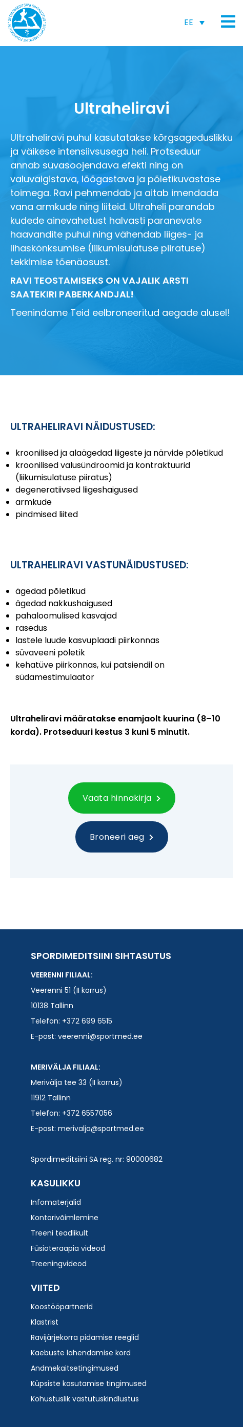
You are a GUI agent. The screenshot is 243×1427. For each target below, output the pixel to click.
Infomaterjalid (56, 1202)
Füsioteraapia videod (68, 1248)
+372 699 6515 (87, 1021)
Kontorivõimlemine (64, 1217)
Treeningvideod (59, 1264)
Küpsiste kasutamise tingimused (89, 1383)
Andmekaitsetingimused (74, 1368)
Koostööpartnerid (62, 1307)
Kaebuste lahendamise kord (81, 1353)
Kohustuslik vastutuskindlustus (85, 1399)
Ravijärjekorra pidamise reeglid (85, 1337)
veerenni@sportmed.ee (100, 1036)
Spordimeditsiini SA (27, 23)
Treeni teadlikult (59, 1233)
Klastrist (44, 1322)
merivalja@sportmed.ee (101, 1128)
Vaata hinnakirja (122, 798)
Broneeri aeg (122, 837)
